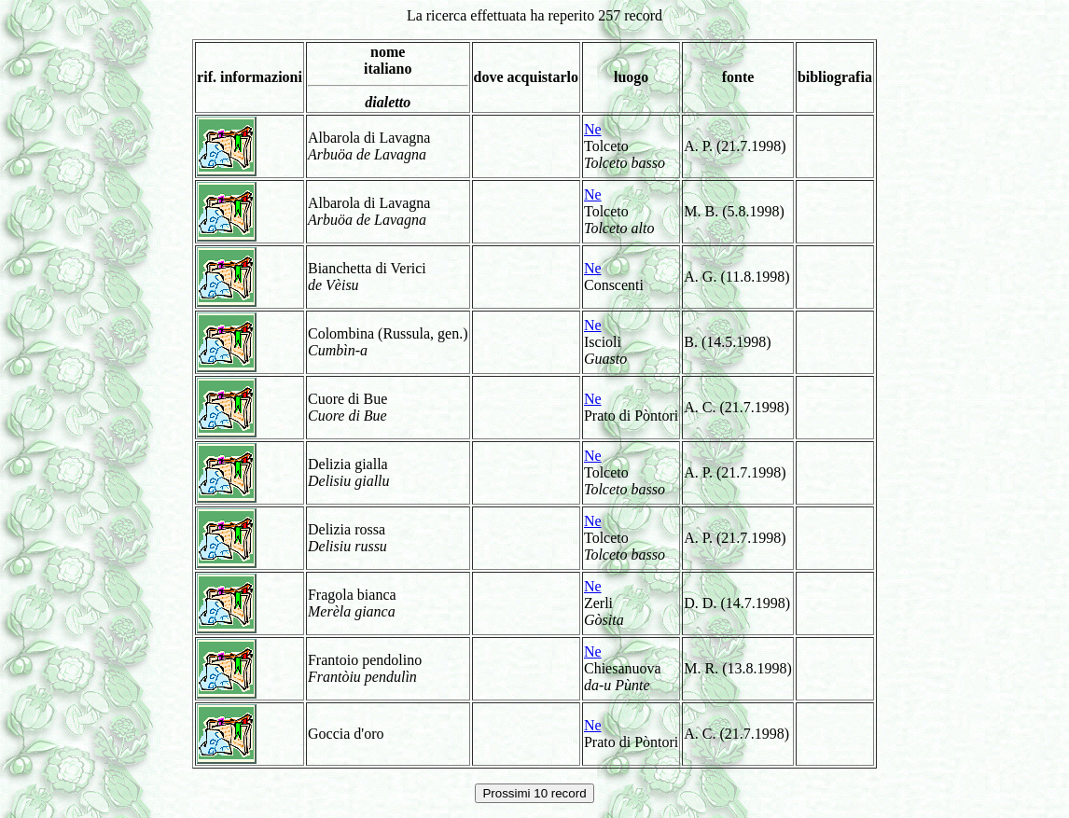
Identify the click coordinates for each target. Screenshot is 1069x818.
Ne (593, 129)
